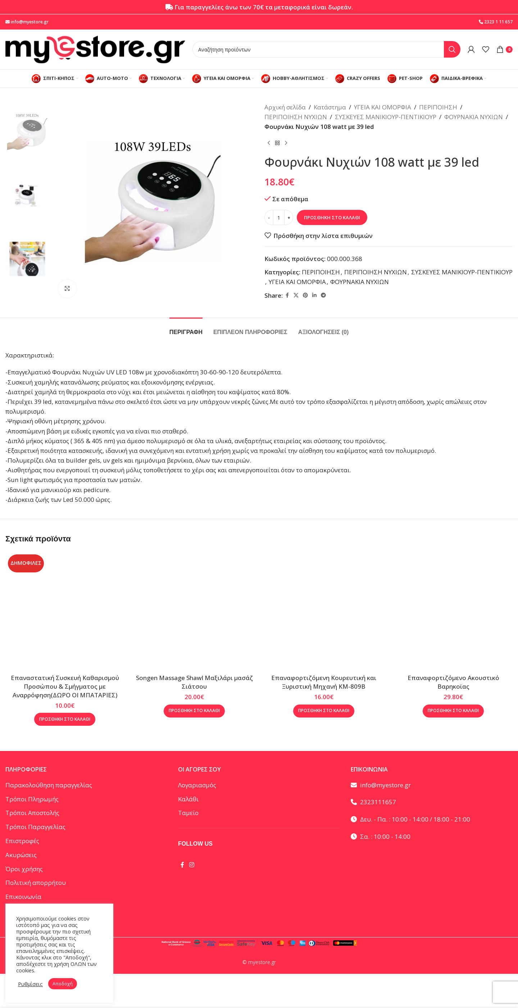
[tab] (186, 328)
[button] (64, 719)
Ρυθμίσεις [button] (30, 984)
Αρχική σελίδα (285, 107)
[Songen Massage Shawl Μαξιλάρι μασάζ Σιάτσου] (194, 611)
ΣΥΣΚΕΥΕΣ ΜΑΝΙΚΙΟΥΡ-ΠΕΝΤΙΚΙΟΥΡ (385, 117)
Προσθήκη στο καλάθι (332, 217)
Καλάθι (188, 799)
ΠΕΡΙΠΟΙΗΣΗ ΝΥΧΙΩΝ (295, 117)
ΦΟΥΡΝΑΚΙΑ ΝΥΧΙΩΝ (473, 117)
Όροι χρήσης (24, 869)
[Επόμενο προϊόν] (286, 143)
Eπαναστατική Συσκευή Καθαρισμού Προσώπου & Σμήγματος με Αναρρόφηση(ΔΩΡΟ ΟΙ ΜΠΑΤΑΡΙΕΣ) (65, 686)
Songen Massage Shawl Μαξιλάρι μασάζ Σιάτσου (194, 682)
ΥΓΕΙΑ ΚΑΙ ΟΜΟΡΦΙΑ (382, 107)
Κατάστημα (330, 107)
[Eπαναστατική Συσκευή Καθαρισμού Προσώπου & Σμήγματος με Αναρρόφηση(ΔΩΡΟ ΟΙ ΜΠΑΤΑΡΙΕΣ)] (64, 611)
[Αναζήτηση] (326, 49)
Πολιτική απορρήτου (35, 882)
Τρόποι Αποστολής (32, 813)
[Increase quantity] (288, 217)
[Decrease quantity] (268, 217)
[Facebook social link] (287, 295)
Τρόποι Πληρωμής (32, 799)
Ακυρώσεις (21, 855)
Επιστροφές (22, 841)
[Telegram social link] (323, 295)
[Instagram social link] (191, 864)
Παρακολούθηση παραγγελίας (48, 785)
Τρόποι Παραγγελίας (35, 827)
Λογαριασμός (197, 785)
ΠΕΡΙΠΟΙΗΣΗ (438, 107)
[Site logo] (95, 49)
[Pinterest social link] (305, 295)
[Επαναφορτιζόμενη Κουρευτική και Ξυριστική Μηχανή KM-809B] (323, 611)
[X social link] (296, 295)
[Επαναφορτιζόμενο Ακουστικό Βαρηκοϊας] (453, 611)
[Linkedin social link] (314, 295)
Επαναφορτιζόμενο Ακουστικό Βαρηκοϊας (453, 682)
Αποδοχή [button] (63, 983)
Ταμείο (188, 813)
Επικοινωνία (23, 896)
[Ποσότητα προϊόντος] (278, 217)
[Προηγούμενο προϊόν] (268, 143)
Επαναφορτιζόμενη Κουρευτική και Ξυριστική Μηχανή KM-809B (323, 682)
